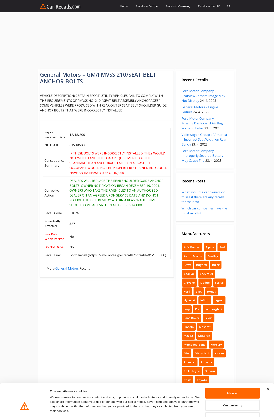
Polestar (190, 362)
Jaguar (219, 300)
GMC (198, 291)
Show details (59, 409)
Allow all (232, 381)
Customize (232, 393)
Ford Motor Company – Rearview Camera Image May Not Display (203, 96)
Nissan (219, 353)
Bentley (212, 256)
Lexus (209, 318)
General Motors (67, 268)
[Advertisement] (137, 41)
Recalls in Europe (147, 6)
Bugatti (201, 265)
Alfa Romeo (192, 247)
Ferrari (219, 282)
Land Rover (191, 318)
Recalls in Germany (178, 6)
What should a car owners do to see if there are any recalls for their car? (203, 197)
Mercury (216, 344)
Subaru (210, 371)
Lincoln (189, 327)
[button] (229, 6)
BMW (187, 265)
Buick (216, 265)
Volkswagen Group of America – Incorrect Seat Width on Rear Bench (204, 139)
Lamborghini (213, 309)
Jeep (187, 309)
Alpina (210, 247)
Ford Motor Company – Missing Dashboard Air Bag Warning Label (202, 123)
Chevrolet (206, 274)
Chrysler (189, 282)
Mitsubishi (202, 353)
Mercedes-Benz (194, 344)
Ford (187, 291)
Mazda (188, 335)
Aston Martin (193, 256)
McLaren (204, 335)
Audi (222, 247)
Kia (197, 309)
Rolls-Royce (192, 371)
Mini (187, 353)
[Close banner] (268, 377)
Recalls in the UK (209, 6)
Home (124, 6)
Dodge (205, 282)
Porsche (206, 362)
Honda (211, 291)
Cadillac (189, 274)
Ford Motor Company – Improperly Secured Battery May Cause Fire (202, 156)
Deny (232, 405)
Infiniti (204, 300)
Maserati (205, 327)
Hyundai (189, 300)
